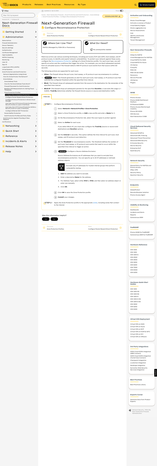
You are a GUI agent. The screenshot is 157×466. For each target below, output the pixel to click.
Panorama (134, 76)
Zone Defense (7, 79)
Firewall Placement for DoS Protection (16, 86)
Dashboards (134, 211)
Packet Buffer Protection (12, 113)
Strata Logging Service (138, 29)
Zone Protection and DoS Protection (14, 72)
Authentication (7, 50)
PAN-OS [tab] (47, 96)
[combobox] (18, 15)
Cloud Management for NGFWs (141, 58)
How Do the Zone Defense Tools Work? (17, 84)
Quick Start (12, 131)
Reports (133, 216)
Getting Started (14, 32)
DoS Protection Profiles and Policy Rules (17, 115)
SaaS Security (135, 151)
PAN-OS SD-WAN (136, 73)
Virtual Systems (7, 69)
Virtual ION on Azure (137, 327)
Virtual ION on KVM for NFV (140, 332)
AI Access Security (136, 144)
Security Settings (7, 47)
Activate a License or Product (140, 24)
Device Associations (137, 31)
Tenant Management (137, 41)
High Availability (7, 55)
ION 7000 (133, 268)
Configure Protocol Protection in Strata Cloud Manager (20, 100)
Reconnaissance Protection (61, 61)
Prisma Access (135, 98)
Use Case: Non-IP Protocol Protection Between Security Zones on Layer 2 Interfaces (20, 104)
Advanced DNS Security (138, 141)
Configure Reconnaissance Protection (17, 95)
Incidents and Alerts (137, 213)
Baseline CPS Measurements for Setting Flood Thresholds (19, 89)
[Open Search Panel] (136, 5)
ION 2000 (133, 258)
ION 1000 (133, 250)
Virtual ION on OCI (136, 335)
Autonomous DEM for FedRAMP (141, 236)
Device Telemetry (7, 45)
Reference (11, 136)
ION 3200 (133, 263)
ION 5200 (133, 266)
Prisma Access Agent (137, 196)
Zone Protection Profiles (12, 92)
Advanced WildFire (137, 134)
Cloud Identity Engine (137, 26)
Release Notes (14, 146)
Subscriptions (6, 40)
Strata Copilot (147, 5)
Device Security (135, 146)
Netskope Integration (137, 366)
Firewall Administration (9, 43)
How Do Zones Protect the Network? (15, 76)
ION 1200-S (134, 256)
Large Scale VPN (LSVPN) (10, 67)
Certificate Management (10, 52)
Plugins (132, 83)
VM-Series (134, 81)
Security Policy (135, 173)
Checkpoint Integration (138, 361)
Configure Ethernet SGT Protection (16, 110)
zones (95, 203)
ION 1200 (133, 253)
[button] (155, 373)
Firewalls (133, 68)
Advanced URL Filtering (138, 136)
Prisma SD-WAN (136, 112)
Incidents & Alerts (16, 141)
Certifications (6, 121)
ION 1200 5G (134, 295)
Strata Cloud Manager (138, 21)
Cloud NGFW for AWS (138, 61)
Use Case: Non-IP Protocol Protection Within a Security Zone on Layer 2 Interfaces (20, 107)
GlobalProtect (135, 191)
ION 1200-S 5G (135, 302)
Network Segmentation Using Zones (15, 74)
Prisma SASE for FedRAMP (139, 233)
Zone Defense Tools (10, 81)
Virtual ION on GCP (137, 330)
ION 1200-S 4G (135, 300)
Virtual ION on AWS (137, 325)
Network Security (138, 411)
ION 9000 (133, 271)
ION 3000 (133, 261)
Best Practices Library (138, 385)
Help (8, 151)
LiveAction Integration (138, 364)
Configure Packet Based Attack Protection (19, 97)
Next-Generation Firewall (55, 14)
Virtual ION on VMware (138, 337)
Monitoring (5, 59)
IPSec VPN (134, 171)
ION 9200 (133, 273)
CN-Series (134, 66)
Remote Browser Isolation (139, 193)
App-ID (4, 64)
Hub (131, 34)
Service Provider (136, 78)
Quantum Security (136, 176)
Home (43, 14)
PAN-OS (133, 71)
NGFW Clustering (8, 57)
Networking (12, 126)
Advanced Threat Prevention (140, 139)
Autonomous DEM (136, 218)
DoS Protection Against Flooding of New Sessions (16, 118)
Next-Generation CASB (138, 117)
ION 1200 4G (134, 292)
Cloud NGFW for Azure (138, 63)
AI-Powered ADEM (136, 105)
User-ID (4, 62)
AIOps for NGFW (136, 56)
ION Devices (134, 115)
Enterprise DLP (135, 149)
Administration (14, 37)
